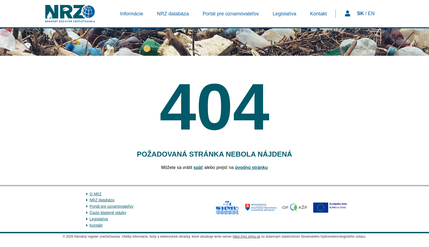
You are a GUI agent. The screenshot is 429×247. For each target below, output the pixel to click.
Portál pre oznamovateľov (111, 206)
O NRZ (96, 194)
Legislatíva (99, 219)
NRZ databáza (102, 200)
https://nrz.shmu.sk (246, 236)
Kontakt (96, 225)
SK (360, 13)
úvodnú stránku (251, 167)
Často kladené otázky (108, 212)
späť (198, 167)
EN (371, 13)
